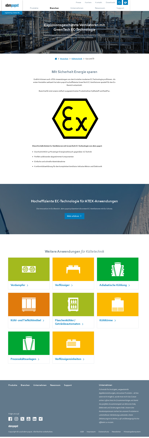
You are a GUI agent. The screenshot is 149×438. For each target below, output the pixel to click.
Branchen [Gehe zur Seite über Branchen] (25, 386)
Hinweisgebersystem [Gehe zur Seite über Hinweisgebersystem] (132, 433)
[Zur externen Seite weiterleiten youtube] (28, 420)
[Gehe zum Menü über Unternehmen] (86, 8)
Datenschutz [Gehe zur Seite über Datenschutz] (104, 433)
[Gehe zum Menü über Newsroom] (111, 8)
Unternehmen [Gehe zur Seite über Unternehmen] (40, 386)
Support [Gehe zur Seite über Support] (68, 386)
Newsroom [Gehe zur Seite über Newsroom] (55, 386)
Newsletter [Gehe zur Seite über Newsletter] (116, 433)
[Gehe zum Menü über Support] (131, 8)
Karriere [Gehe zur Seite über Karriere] (101, 2)
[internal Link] (29, 273)
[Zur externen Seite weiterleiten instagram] (16, 420)
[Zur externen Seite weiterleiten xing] (40, 420)
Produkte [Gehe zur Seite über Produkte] (12, 386)
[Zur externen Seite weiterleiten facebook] (10, 420)
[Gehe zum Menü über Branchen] (62, 8)
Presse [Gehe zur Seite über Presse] (91, 2)
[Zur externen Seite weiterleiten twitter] (22, 420)
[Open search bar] (132, 2)
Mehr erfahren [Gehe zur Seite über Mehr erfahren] (73, 216)
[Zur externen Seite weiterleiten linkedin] (34, 420)
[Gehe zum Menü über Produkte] (41, 8)
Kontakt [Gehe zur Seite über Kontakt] (111, 2)
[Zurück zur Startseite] (18, 7)
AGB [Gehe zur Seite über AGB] (82, 433)
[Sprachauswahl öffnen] (138, 2)
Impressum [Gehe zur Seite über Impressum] (91, 433)
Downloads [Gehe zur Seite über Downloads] (123, 2)
